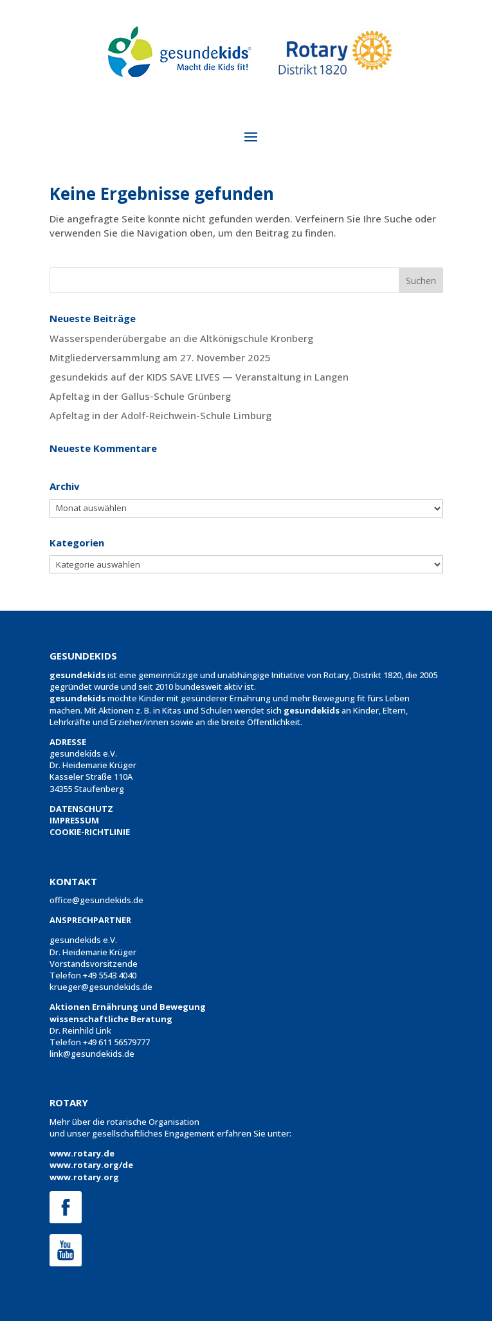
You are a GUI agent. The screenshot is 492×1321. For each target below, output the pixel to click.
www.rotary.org (84, 1177)
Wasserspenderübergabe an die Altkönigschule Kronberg (181, 338)
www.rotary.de (82, 1153)
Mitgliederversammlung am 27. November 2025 (160, 357)
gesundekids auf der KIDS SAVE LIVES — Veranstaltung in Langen (199, 376)
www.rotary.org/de (91, 1165)
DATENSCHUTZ (81, 808)
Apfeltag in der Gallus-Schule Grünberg (140, 396)
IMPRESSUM (74, 820)
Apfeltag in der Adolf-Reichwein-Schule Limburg (160, 415)
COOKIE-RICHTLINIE (90, 832)
